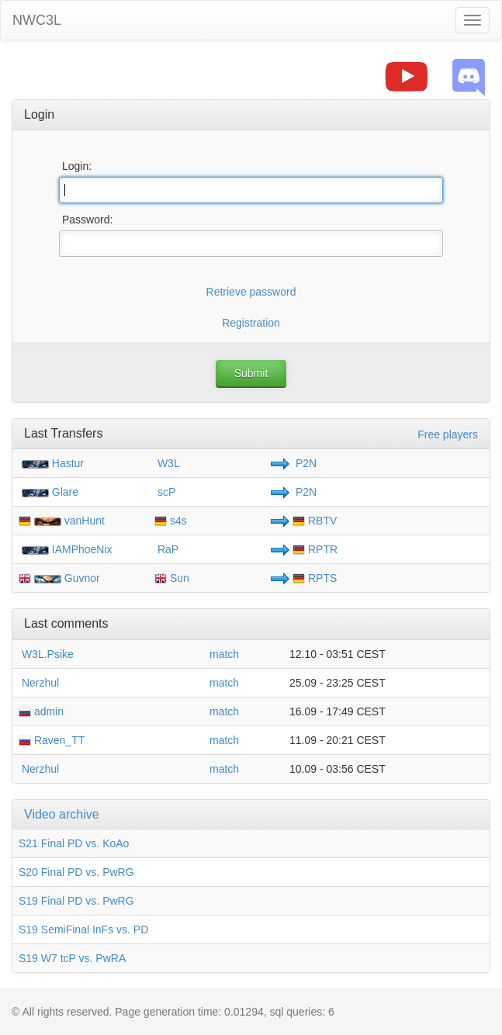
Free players (447, 434)
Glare (65, 492)
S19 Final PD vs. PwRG (76, 901)
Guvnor (82, 578)
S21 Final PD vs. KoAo (74, 843)
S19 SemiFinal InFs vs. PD (83, 929)
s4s (170, 520)
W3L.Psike (46, 654)
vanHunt (84, 520)
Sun (171, 578)
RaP (166, 549)
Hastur (68, 463)
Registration (251, 323)
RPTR (315, 549)
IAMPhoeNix (82, 549)
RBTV (315, 520)
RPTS (315, 578)
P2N (305, 463)
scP (164, 492)
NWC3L (36, 20)
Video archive (61, 814)
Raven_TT (52, 740)
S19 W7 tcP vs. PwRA (72, 958)
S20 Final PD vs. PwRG (76, 872)
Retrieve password (251, 292)
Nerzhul (39, 683)
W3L (167, 463)
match (224, 654)
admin (41, 711)
